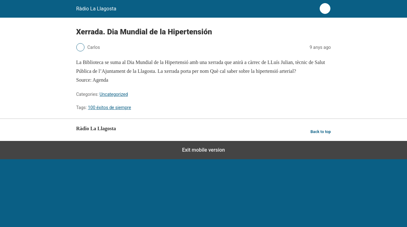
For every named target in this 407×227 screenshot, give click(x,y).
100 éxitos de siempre (109, 107)
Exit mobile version (203, 150)
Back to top (321, 131)
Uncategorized (114, 94)
